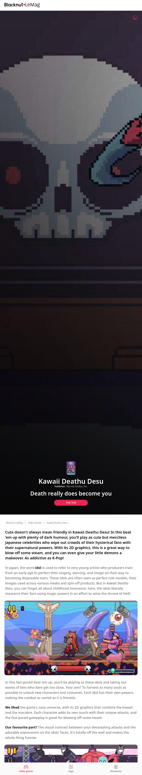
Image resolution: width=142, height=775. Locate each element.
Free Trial (71, 502)
